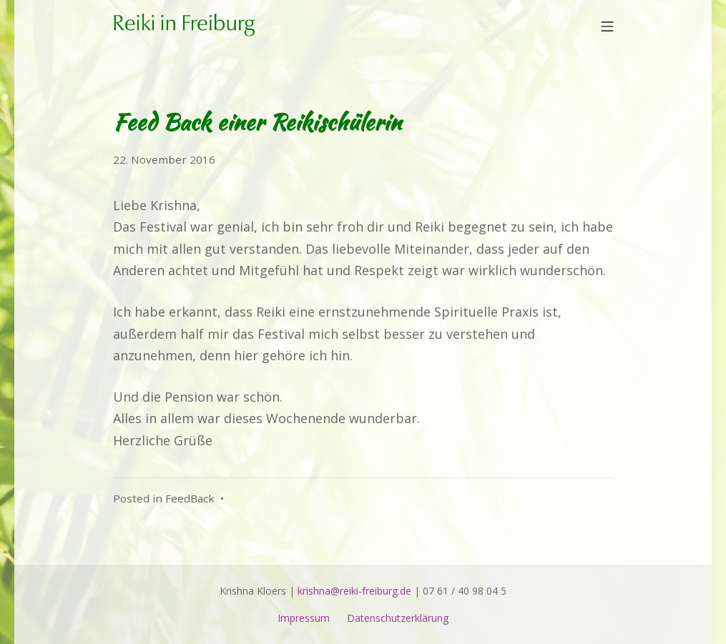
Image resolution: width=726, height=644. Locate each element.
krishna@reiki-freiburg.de (354, 591)
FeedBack (190, 498)
